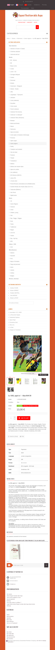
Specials (9, 618)
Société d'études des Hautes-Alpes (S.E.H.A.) (21, 186)
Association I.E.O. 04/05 (16, 312)
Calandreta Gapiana (15, 317)
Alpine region (13, 140)
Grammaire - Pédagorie (16, 86)
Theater (12, 158)
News (32, 8)
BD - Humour (13, 60)
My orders (9, 632)
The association (25, 8)
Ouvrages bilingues (15, 74)
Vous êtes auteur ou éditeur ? (14, 602)
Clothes (12, 273)
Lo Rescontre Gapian (15, 315)
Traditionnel (13, 227)
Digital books (13, 195)
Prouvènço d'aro (14, 322)
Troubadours (13, 160)
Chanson (12, 206)
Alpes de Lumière (14, 169)
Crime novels (13, 106)
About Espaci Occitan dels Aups (14, 595)
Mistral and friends (14, 123)
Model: (10, 399)
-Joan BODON (13, 295)
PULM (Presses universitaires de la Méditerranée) (22, 183)
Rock (11, 221)
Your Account (21, 22)
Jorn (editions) (13, 172)
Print (22, 436)
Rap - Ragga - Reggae (16, 218)
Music (10, 198)
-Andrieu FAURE (14, 288)
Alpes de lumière (14, 132)
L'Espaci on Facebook (15, 330)
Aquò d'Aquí (13, 320)
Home (8, 38)
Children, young (14, 212)
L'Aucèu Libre (13, 181)
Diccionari (12, 80)
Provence (12, 137)
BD (11, 63)
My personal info (11, 637)
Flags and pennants (15, 264)
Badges (12, 275)
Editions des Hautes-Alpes (16, 166)
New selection (10, 621)
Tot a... (8, 561)
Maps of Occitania (14, 261)
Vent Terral (13, 192)
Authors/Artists (14, 284)
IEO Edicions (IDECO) (15, 175)
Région (12, 229)
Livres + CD (13, 71)
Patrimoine (19, 38)
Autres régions (27, 38)
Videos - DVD (12, 244)
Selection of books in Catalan (17, 48)
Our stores (9, 594)
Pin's (11, 258)
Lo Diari (11, 327)
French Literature (14, 109)
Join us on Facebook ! (12, 623)
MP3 (11, 241)
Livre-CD (12, 232)
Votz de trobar (13, 152)
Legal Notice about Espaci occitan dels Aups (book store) (21, 604)
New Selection (13, 45)
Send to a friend (14, 436)
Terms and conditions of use (14, 597)
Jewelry (12, 270)
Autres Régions (14, 204)
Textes (12, 224)
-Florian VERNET (14, 290)
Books (13, 38)
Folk (11, 215)
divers (11, 267)
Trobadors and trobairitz (16, 149)
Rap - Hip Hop (13, 238)
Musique (12, 120)
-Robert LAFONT (14, 298)
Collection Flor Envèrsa (16, 112)
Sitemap (9, 605)
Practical (12, 155)
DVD (11, 247)
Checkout (29, 22)
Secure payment (11, 599)
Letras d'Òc (13, 178)
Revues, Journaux (14, 278)
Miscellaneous (13, 250)
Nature (12, 126)
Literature (12, 97)
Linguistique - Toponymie (16, 94)
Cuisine (12, 77)
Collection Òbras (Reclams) (17, 117)
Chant (11, 209)
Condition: (10, 402)
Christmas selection (15, 51)
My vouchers (10, 638)
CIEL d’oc (12, 325)
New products (10, 616)
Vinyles (12, 235)
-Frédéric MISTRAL (15, 293)
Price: (9, 408)
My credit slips (10, 633)
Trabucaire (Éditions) (15, 189)
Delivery (9, 600)
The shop (44, 4)
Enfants (12, 83)
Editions (12, 163)
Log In (35, 22)
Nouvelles (12, 103)
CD (11, 201)
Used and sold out (14, 54)
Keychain (12, 255)
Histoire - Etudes (14, 89)
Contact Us (36, 4)
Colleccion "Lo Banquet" (16, 114)
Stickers (12, 252)
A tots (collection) (14, 100)
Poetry (12, 146)
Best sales (9, 619)
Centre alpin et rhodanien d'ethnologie (19, 135)
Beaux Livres (13, 66)
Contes (12, 68)
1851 (11, 91)
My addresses (10, 635)
